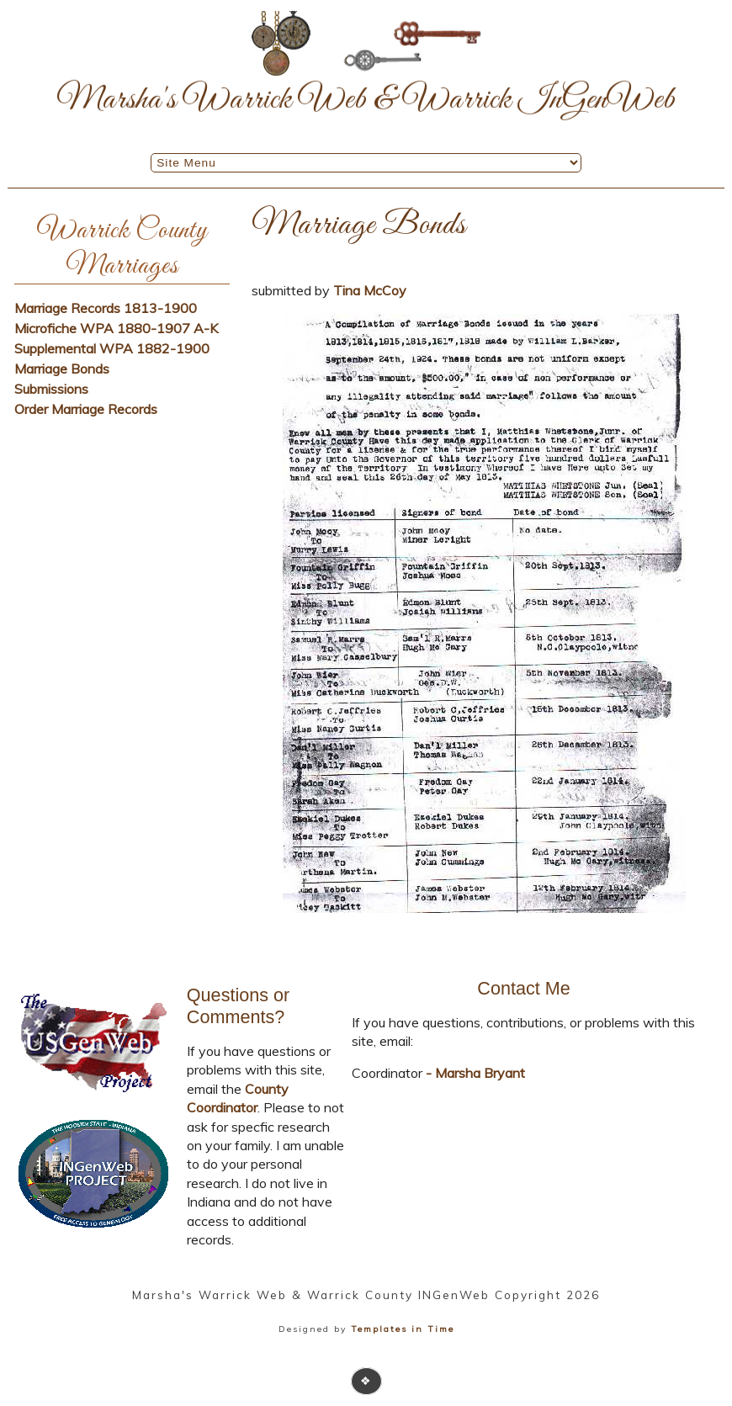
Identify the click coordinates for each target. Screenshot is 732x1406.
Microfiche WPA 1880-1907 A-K (116, 328)
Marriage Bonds (61, 368)
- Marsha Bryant (473, 1072)
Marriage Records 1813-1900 (105, 308)
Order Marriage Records (85, 409)
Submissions (51, 388)
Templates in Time (402, 1329)
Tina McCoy (369, 290)
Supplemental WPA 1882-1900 (112, 348)
